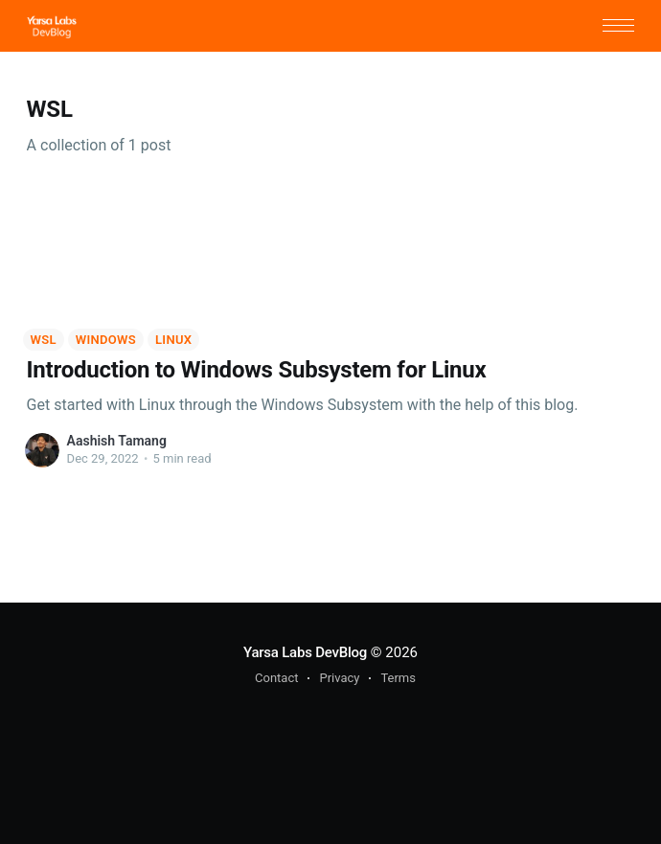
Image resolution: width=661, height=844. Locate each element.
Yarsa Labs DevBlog (305, 652)
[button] (618, 25)
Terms (398, 678)
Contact (276, 678)
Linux (173, 339)
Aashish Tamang (117, 440)
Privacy (339, 678)
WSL (44, 339)
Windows (106, 339)
